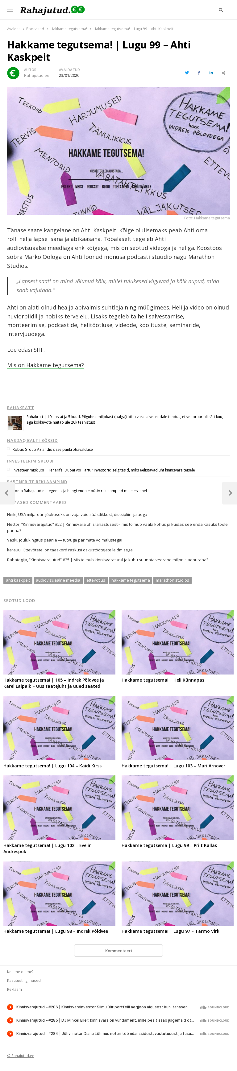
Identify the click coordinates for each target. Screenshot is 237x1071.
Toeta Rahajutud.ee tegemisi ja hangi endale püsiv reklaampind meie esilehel (80, 490)
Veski (12, 540)
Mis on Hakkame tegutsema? (45, 365)
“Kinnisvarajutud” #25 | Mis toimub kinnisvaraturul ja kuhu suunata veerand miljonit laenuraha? (118, 559)
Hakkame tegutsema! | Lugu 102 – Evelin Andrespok (47, 848)
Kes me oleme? (20, 971)
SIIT (39, 349)
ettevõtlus (95, 580)
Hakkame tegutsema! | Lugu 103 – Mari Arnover (173, 766)
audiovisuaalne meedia (58, 580)
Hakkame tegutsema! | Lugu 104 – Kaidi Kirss (52, 766)
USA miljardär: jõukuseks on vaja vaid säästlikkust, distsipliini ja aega (82, 514)
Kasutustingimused (24, 980)
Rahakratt (20, 407)
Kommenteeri (118, 950)
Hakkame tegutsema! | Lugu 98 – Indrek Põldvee (55, 931)
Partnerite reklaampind (37, 481)
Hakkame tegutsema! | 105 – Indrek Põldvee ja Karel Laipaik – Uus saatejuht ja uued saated (53, 683)
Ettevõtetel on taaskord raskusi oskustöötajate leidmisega (78, 550)
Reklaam (14, 989)
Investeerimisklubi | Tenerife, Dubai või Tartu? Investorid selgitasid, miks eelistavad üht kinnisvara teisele (104, 470)
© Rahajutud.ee (20, 1055)
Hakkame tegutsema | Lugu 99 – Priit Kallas (169, 845)
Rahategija (17, 559)
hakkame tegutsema (130, 580)
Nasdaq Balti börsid (32, 440)
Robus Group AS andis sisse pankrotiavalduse (53, 449)
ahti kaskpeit (18, 580)
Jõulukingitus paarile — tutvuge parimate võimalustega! (70, 540)
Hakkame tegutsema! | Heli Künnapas (163, 680)
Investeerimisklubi (30, 461)
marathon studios (172, 580)
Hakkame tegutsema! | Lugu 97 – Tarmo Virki (171, 931)
